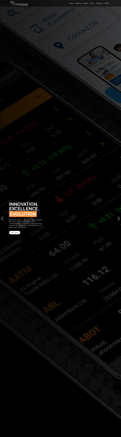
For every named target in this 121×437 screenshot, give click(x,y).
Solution (77, 3)
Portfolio (85, 3)
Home (71, 3)
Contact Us (99, 3)
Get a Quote (14, 232)
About (92, 3)
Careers (107, 3)
